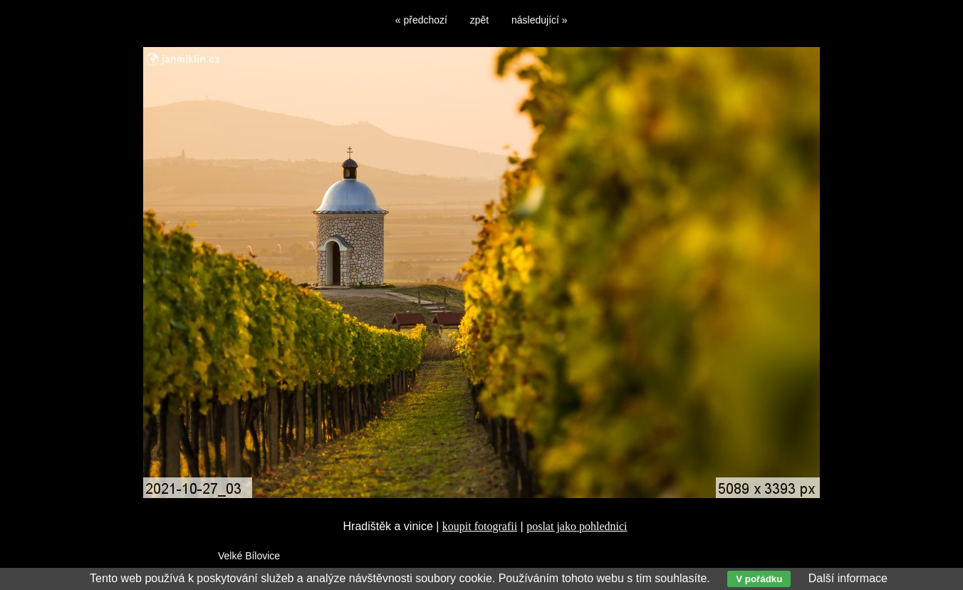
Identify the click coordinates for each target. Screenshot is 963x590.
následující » (539, 20)
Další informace (847, 578)
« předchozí (421, 20)
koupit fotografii (479, 526)
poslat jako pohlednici (576, 526)
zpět (479, 20)
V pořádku (759, 579)
